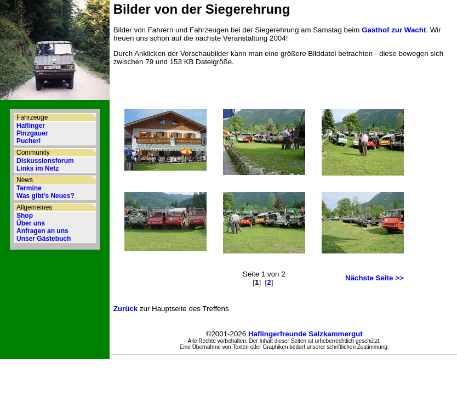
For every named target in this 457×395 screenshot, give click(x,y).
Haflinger (30, 125)
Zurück (125, 308)
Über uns (30, 223)
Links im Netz (37, 168)
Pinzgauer (32, 133)
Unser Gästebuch (43, 238)
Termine (29, 188)
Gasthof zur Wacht (394, 30)
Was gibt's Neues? (45, 196)
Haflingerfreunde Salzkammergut (305, 334)
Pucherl (28, 141)
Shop (24, 215)
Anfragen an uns (42, 231)
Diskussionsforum (45, 161)
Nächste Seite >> (374, 278)
